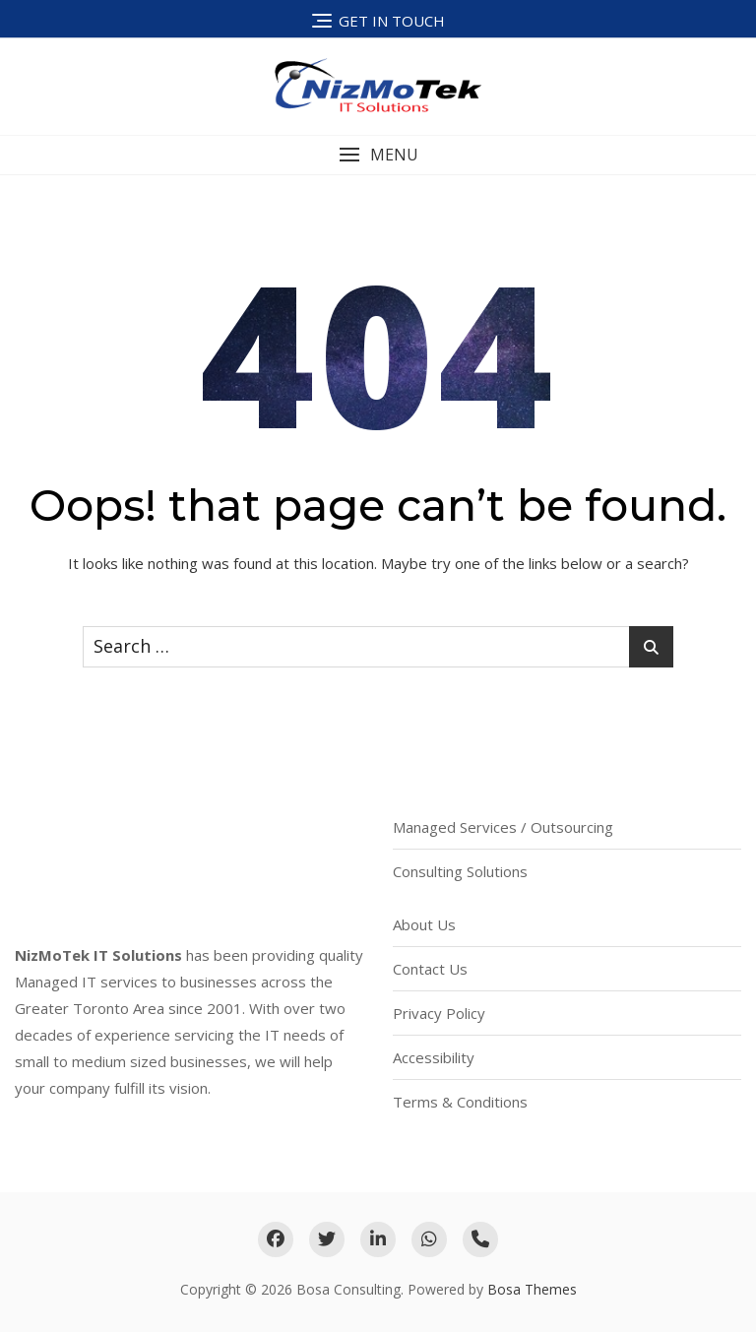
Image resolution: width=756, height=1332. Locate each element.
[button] (378, 155)
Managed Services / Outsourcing (503, 827)
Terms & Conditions (460, 1101)
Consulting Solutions (460, 871)
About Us (424, 924)
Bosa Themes (532, 1289)
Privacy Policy (439, 1013)
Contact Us (430, 969)
